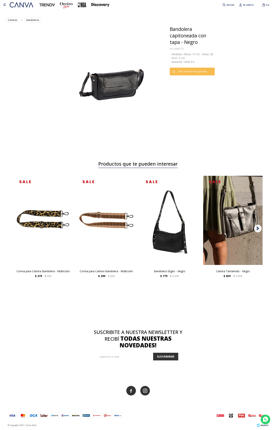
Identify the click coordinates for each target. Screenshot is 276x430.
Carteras (12, 20)
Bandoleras (32, 20)
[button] (228, 5)
